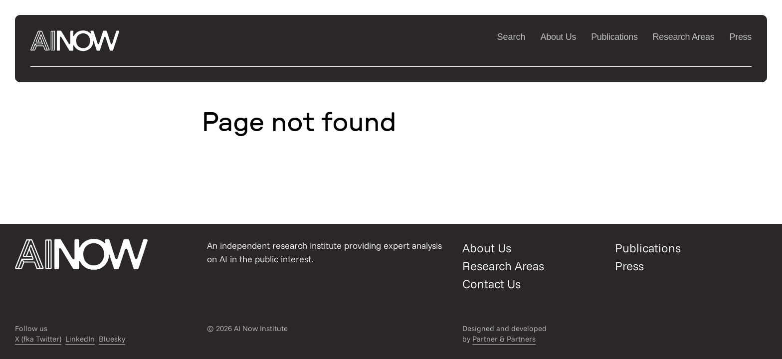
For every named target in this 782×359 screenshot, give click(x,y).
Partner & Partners (504, 339)
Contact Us (491, 283)
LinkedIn (80, 339)
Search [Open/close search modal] (511, 37)
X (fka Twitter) (38, 339)
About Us (559, 37)
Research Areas (684, 37)
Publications (614, 37)
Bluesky (112, 339)
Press (740, 37)
